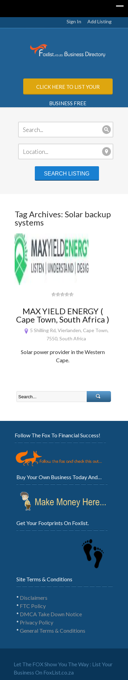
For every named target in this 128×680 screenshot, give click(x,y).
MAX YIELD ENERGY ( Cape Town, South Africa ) (62, 315)
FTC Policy (33, 606)
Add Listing (99, 21)
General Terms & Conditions (52, 630)
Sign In (74, 21)
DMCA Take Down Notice (51, 614)
